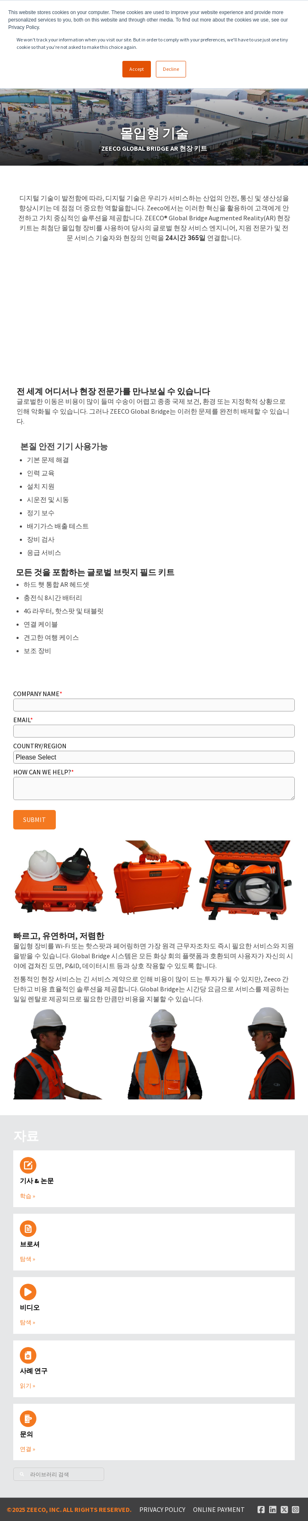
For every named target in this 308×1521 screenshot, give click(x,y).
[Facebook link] (261, 1509)
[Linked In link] (273, 1509)
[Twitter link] (284, 1509)
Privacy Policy (162, 1509)
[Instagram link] (295, 1509)
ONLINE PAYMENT (219, 1509)
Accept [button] (136, 69)
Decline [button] (171, 69)
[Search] (58, 1474)
